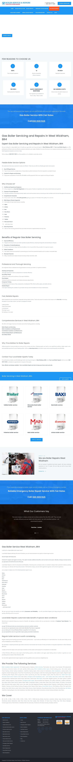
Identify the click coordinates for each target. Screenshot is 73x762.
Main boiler (39, 678)
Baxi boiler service (6, 731)
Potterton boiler (17, 676)
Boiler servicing (39, 667)
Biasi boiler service (6, 733)
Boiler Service (29, 8)
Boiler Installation (20, 8)
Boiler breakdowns (56, 670)
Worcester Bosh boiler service (8, 726)
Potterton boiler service (7, 728)
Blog (55, 12)
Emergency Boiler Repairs (42, 8)
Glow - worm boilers (47, 676)
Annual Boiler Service (28, 12)
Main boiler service (6, 735)
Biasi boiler (55, 676)
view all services (36, 439)
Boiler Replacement (15, 12)
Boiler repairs (46, 668)
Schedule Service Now (64, 3)
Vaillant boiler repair (66, 674)
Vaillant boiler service (7, 724)
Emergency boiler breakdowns (35, 676)
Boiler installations (38, 668)
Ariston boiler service (7, 737)
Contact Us (49, 12)
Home (12, 8)
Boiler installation (6, 667)
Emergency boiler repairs (28, 680)
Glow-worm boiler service (7, 740)
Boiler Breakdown (40, 12)
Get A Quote (65, 375)
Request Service (7, 35)
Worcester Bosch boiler (7, 676)
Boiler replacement (15, 667)
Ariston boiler (61, 676)
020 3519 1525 (39, 120)
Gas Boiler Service (54, 8)
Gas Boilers (68, 687)
